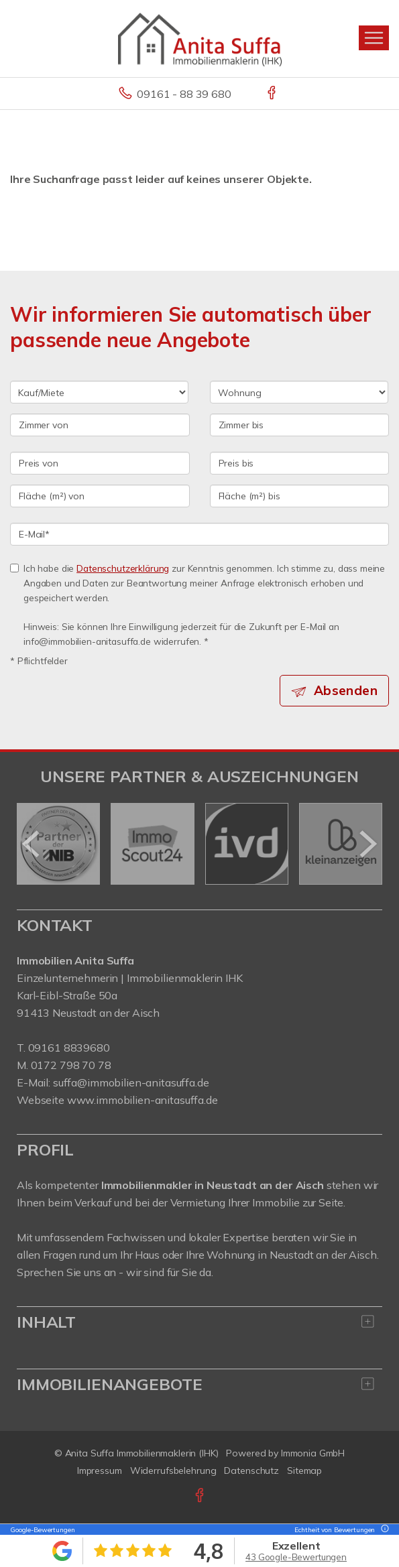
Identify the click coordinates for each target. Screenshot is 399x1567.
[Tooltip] (383, 1529)
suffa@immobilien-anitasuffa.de (131, 1082)
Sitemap (304, 1470)
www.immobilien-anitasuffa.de (142, 1100)
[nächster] (367, 843)
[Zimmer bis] (300, 425)
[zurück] (32, 843)
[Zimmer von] (100, 425)
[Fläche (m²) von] (100, 496)
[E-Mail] (199, 534)
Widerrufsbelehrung (173, 1470)
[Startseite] (200, 38)
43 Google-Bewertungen (296, 1557)
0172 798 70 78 (71, 1065)
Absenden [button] (346, 690)
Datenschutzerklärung (122, 568)
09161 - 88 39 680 (184, 94)
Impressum (99, 1470)
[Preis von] (100, 463)
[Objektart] (299, 392)
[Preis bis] (300, 463)
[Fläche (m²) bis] (300, 496)
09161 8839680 (69, 1047)
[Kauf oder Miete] (99, 392)
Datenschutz (251, 1470)
